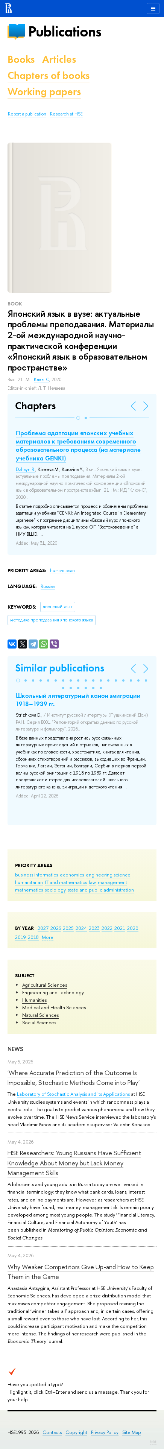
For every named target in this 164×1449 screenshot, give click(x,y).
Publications (64, 31)
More (47, 937)
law (92, 882)
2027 (43, 928)
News (15, 1049)
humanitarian (29, 882)
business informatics (36, 874)
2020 (132, 928)
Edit (153, 1441)
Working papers (44, 91)
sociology (55, 889)
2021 (119, 928)
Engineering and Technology (53, 992)
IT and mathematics (66, 882)
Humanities (34, 999)
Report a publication (27, 114)
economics (72, 874)
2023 (94, 928)
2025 (68, 928)
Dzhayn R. (25, 469)
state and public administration (101, 889)
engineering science (108, 874)
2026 (55, 928)
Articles (59, 59)
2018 (33, 937)
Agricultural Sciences (44, 984)
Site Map (131, 1432)
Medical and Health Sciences (54, 1007)
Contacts (52, 1432)
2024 (81, 928)
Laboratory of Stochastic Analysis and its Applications (73, 1094)
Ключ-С (41, 380)
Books (21, 59)
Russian (48, 586)
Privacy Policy (104, 1432)
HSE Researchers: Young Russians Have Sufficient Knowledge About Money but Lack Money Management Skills (74, 1162)
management (112, 882)
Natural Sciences (40, 1015)
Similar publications (59, 667)
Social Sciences (39, 1022)
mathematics (29, 889)
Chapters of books (49, 75)
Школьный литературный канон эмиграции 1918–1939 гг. (78, 699)
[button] (78, 418)
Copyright (76, 1432)
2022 (107, 928)
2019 (20, 937)
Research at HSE (66, 114)
